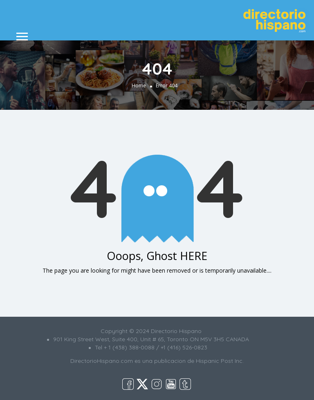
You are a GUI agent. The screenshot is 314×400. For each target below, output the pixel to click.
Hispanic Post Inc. (220, 360)
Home (139, 85)
